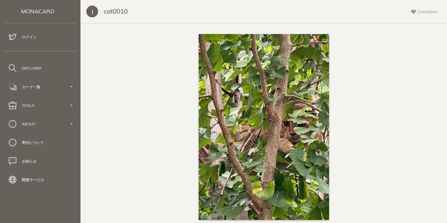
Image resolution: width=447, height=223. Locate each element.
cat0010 (116, 11)
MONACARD (37, 11)
